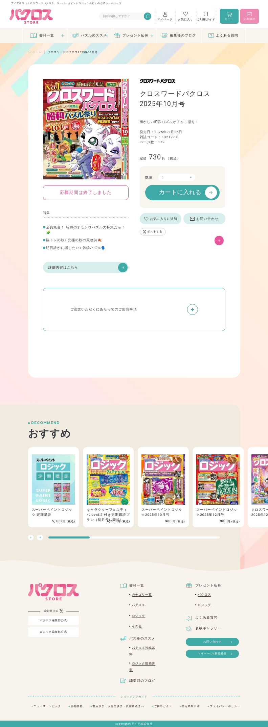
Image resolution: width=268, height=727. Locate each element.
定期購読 (249, 19)
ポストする (154, 231)
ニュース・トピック (47, 706)
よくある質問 (227, 35)
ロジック (139, 616)
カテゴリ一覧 (142, 594)
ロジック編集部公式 (53, 631)
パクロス (139, 605)
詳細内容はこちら (88, 267)
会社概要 (77, 706)
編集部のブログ (183, 35)
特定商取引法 (191, 706)
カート (229, 19)
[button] (40, 538)
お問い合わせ (207, 219)
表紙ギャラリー (208, 628)
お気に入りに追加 (163, 219)
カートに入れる (188, 192)
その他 (137, 626)
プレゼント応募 (135, 35)
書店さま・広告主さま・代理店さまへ (118, 706)
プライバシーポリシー (225, 706)
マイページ (165, 19)
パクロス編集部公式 (53, 620)
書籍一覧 (46, 35)
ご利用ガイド (206, 19)
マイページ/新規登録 (212, 653)
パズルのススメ (94, 35)
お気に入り (185, 19)
